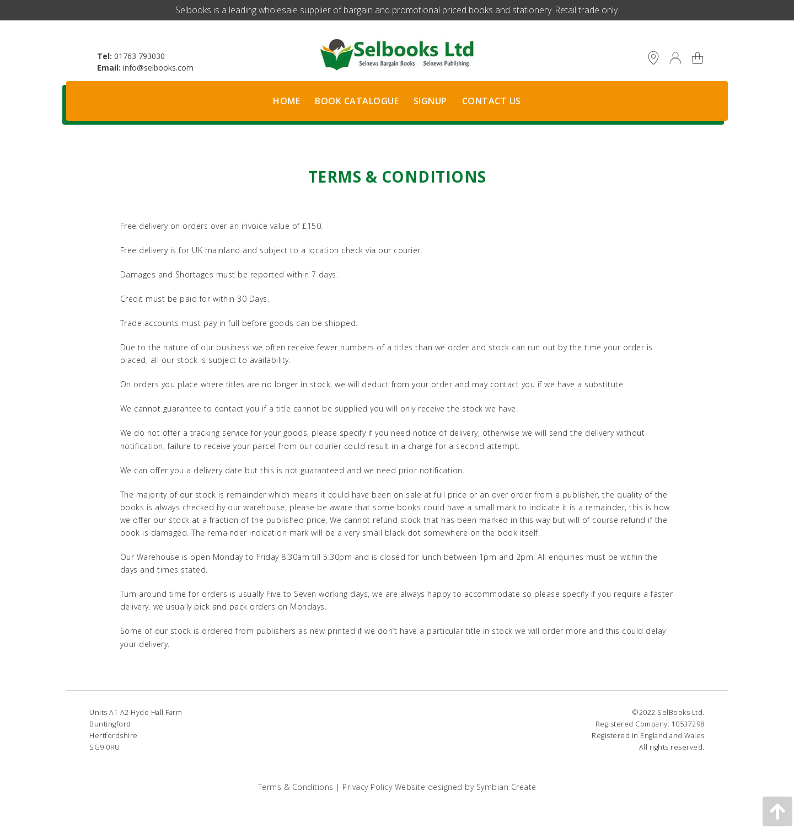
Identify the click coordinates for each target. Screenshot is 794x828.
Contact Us (491, 101)
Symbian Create (506, 787)
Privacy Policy (367, 787)
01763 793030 (139, 56)
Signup (430, 101)
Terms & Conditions (296, 787)
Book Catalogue (357, 101)
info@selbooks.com (158, 67)
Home (286, 101)
